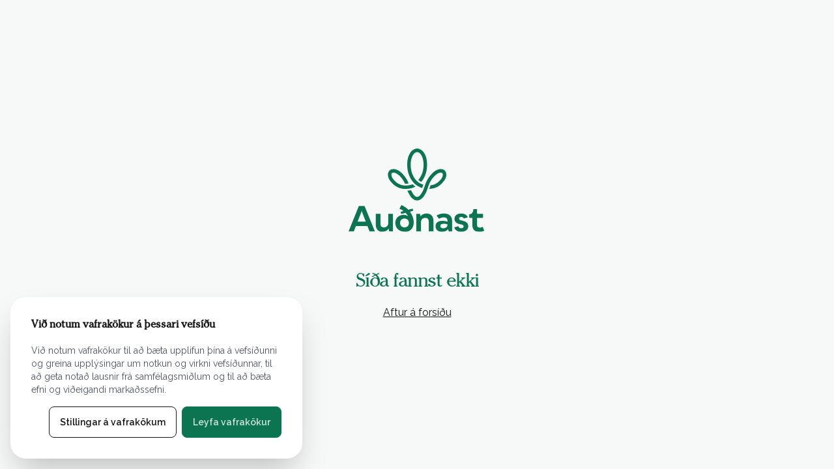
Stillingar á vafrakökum (112, 422)
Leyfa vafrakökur (231, 422)
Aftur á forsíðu (417, 312)
